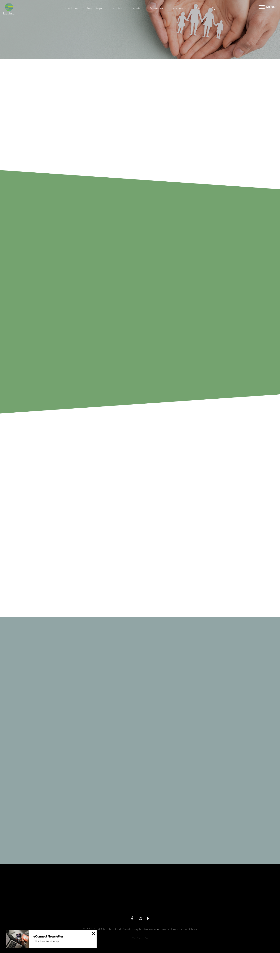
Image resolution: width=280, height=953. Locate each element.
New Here (71, 8)
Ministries (156, 8)
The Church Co (140, 938)
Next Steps (94, 8)
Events (136, 8)
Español (117, 8)
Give (199, 8)
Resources (180, 8)
